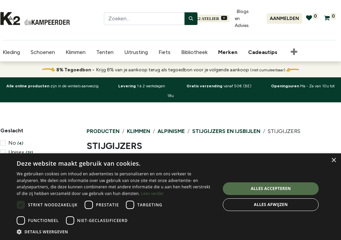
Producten (103, 131)
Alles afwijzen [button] (271, 204)
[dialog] (170, 196)
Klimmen (138, 131)
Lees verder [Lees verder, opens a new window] (152, 193)
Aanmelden (284, 18)
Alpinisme (171, 131)
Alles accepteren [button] (271, 188)
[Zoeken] (190, 18)
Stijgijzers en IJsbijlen (226, 131)
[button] (291, 52)
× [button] (333, 160)
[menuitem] (226, 52)
